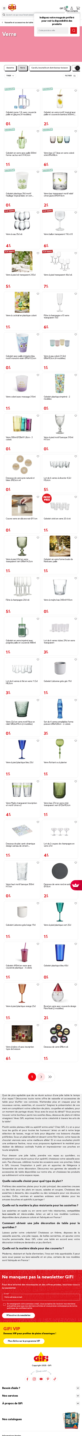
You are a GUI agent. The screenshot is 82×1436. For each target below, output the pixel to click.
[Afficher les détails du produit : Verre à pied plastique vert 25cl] (60, 911)
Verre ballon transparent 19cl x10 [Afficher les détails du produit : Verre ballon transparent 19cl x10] (58, 234)
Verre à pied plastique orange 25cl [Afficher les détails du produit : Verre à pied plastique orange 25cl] (21, 1006)
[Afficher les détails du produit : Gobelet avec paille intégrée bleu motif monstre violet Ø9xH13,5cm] (22, 342)
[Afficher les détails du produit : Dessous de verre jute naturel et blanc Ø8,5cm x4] (22, 464)
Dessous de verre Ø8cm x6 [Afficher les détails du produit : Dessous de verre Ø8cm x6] (56, 1047)
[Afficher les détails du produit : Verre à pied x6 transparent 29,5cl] (22, 261)
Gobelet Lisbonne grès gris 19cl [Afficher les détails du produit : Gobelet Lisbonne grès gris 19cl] (58, 681)
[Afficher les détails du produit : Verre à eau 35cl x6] (22, 221)
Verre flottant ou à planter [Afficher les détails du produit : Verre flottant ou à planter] (55, 763)
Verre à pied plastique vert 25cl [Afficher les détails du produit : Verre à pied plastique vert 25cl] (57, 925)
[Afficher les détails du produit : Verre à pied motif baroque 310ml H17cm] (60, 424)
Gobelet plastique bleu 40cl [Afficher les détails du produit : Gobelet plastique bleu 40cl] (56, 966)
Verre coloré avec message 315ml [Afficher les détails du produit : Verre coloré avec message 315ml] (20, 397)
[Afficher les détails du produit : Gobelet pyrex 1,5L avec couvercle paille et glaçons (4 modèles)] (22, 99)
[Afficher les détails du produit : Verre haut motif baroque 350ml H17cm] (22, 871)
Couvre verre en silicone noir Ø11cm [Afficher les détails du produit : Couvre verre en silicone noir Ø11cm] (21, 519)
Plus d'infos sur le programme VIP (24, 1341)
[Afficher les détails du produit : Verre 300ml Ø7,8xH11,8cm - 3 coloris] (22, 424)
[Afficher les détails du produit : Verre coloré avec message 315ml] (22, 383)
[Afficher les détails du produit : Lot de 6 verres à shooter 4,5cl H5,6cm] (60, 464)
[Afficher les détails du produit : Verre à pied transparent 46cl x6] (60, 261)
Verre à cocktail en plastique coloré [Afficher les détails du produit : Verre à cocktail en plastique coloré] (21, 316)
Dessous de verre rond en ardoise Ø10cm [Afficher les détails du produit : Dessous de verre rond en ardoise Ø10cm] (59, 885)
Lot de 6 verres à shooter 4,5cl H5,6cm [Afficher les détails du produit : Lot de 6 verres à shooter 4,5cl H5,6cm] (57, 479)
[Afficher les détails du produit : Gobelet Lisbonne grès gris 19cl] (60, 668)
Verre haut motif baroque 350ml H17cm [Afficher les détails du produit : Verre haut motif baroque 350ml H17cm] (20, 885)
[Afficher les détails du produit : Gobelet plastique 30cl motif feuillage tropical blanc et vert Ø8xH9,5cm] (22, 180)
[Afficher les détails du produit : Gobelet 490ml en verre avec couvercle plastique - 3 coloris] (22, 952)
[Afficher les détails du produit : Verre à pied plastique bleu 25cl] (22, 749)
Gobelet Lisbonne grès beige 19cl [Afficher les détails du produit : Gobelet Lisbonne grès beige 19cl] (20, 925)
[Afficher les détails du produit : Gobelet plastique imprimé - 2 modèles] (60, 383)
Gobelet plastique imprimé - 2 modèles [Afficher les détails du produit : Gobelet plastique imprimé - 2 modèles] (57, 398)
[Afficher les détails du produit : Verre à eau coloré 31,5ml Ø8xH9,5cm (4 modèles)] (60, 342)
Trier (8, 76)
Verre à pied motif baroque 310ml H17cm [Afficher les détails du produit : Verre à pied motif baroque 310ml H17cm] (58, 438)
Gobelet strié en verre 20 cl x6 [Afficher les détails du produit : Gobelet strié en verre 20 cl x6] (57, 519)
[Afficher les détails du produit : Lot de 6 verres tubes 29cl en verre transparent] (60, 627)
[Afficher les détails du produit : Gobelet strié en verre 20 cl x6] (60, 505)
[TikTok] (54, 1379)
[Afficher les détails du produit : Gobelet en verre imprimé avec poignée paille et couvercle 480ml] (22, 627)
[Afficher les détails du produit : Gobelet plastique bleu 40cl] (60, 952)
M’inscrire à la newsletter (18, 1315)
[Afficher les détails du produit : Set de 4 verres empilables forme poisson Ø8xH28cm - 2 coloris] (60, 708)
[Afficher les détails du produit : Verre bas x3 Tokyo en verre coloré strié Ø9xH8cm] (60, 139)
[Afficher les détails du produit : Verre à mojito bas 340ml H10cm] (60, 586)
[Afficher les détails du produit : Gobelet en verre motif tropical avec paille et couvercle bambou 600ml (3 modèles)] (60, 99)
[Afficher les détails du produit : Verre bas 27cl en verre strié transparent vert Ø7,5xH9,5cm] (60, 789)
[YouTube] (41, 1379)
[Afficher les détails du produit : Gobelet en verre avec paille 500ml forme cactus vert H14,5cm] (22, 139)
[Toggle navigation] (4, 8)
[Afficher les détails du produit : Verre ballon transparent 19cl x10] (60, 221)
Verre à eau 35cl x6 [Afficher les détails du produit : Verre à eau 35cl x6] (14, 234)
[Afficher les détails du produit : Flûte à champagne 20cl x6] (22, 586)
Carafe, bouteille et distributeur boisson (49, 68)
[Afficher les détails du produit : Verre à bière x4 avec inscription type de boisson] (22, 1033)
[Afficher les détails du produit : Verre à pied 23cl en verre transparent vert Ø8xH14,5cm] (22, 546)
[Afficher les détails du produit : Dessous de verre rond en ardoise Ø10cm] (60, 871)
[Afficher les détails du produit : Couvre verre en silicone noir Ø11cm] (22, 505)
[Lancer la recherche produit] (4, 15)
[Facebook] (27, 1379)
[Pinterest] (48, 1379)
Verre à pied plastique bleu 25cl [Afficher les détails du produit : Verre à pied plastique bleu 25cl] (19, 763)
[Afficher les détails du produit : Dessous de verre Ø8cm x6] (60, 1033)
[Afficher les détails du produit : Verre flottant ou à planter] (60, 749)
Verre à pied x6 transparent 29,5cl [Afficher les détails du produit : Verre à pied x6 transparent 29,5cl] (20, 275)
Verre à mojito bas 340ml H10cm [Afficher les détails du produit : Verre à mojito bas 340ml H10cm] (58, 600)
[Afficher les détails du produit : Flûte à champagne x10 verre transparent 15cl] (60, 302)
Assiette (10, 68)
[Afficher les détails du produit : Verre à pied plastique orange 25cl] (22, 993)
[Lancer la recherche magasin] (73, 30)
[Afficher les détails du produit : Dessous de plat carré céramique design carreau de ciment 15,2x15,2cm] (22, 830)
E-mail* (7, 1294)
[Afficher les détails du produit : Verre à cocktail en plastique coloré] (22, 302)
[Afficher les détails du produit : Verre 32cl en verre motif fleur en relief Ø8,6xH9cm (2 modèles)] (22, 708)
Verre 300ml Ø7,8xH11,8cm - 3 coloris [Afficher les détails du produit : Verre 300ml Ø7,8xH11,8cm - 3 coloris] (19, 438)
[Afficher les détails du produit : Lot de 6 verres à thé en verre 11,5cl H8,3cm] (22, 668)
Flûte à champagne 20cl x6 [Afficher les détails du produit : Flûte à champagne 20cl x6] (17, 600)
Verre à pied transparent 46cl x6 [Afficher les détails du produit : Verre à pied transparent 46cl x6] (58, 275)
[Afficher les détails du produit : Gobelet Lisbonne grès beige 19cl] (22, 911)
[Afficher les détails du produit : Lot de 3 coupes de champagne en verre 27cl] (60, 830)
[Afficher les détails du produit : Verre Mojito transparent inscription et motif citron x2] (22, 789)
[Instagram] (34, 1379)
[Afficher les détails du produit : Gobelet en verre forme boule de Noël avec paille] (60, 546)
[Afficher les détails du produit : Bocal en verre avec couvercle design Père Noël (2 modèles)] (60, 993)
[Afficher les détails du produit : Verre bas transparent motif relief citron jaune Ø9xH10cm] (60, 180)
